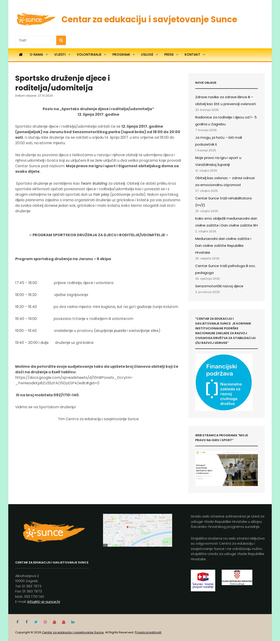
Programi (123, 54)
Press (171, 54)
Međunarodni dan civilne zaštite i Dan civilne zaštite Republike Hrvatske (223, 245)
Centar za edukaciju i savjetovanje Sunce (149, 19)
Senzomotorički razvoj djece (219, 286)
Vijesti (62, 54)
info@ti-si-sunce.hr (43, 601)
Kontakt (195, 54)
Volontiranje (92, 54)
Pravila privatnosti (148, 632)
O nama (39, 54)
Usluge (150, 54)
